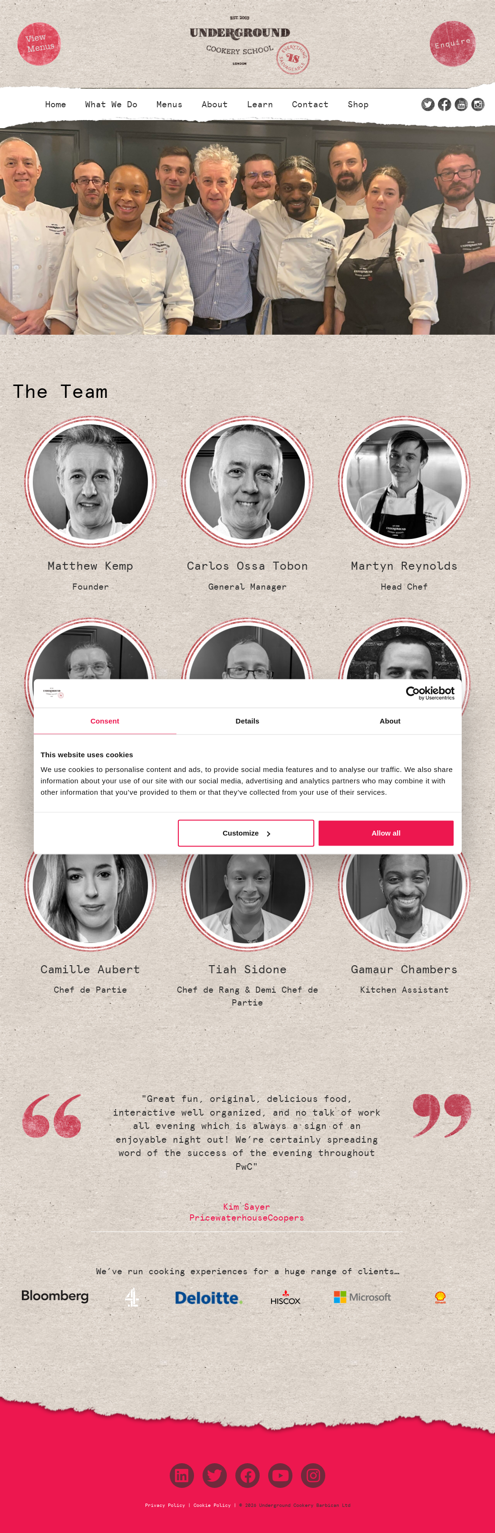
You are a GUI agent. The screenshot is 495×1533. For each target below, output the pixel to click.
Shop (358, 104)
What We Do (111, 104)
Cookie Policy (212, 1505)
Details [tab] (248, 720)
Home (55, 104)
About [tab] (390, 720)
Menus (169, 104)
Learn (260, 104)
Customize (246, 833)
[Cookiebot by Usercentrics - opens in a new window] (413, 693)
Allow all (386, 833)
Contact (310, 104)
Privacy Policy (166, 1505)
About (215, 104)
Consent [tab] (104, 720)
